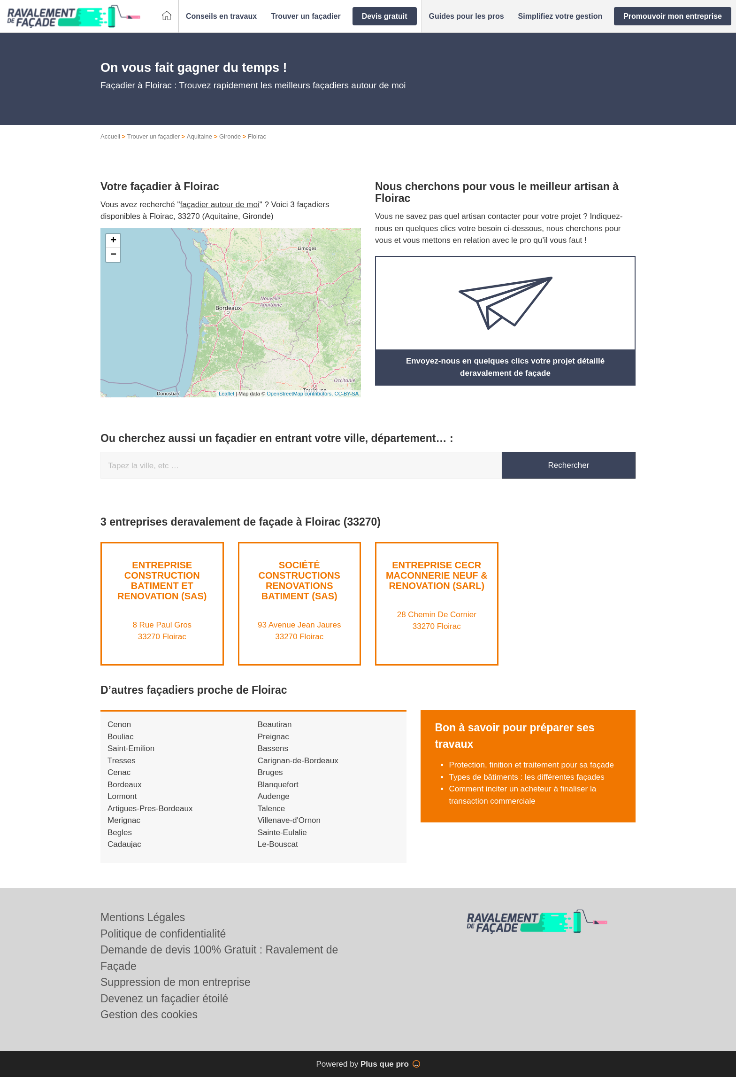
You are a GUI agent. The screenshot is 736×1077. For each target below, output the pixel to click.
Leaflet (226, 393)
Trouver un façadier (153, 136)
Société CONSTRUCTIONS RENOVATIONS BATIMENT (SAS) (299, 580)
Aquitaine (199, 136)
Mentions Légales (142, 917)
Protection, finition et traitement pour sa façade (531, 764)
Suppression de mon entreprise (175, 982)
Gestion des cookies (149, 1014)
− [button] (113, 255)
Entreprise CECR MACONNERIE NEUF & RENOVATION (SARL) (437, 575)
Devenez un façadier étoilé (164, 998)
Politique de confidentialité (163, 934)
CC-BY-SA (346, 393)
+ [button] (113, 241)
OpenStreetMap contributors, (300, 393)
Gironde (230, 136)
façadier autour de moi (220, 204)
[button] (221, 16)
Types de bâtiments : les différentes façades (526, 777)
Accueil (110, 136)
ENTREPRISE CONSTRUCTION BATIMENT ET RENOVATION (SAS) (162, 580)
